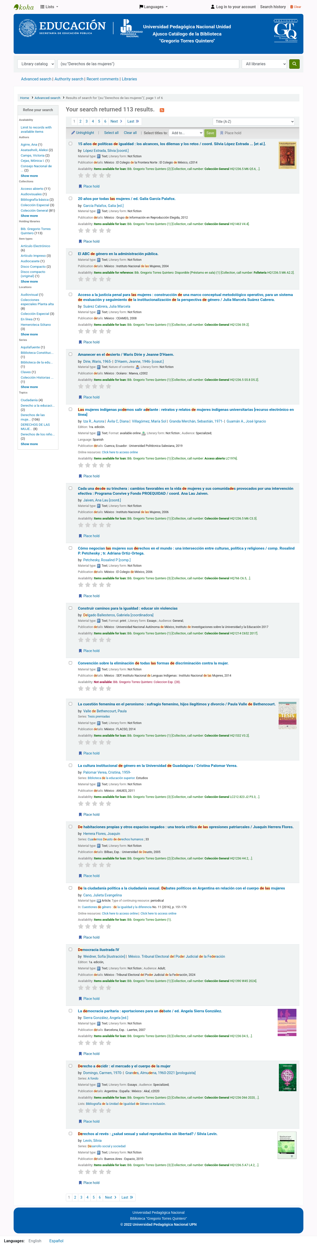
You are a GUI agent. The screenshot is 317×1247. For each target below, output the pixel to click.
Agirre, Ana (29, 144)
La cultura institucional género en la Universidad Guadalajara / (158, 765)
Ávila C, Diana (118, 421)
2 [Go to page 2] (80, 121)
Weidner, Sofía (104, 956)
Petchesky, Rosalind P (107, 560)
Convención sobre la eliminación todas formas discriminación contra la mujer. (153, 663)
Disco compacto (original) (33, 274)
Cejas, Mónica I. (33, 161)
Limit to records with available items (36, 129)
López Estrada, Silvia (106, 151)
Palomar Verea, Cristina (107, 772)
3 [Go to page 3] (87, 121)
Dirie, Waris (97, 362)
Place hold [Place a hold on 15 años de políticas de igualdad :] (89, 186)
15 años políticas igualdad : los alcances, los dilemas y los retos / (172, 144)
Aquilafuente (30, 347)
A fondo (93, 1078)
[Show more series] (29, 387)
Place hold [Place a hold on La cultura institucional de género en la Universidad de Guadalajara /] (89, 815)
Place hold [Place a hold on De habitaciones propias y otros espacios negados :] (89, 876)
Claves (26, 372)
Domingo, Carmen (102, 1073)
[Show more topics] (29, 444)
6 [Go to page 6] (105, 121)
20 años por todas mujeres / (127, 199)
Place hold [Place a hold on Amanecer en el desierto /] (89, 397)
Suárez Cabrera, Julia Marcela (106, 306)
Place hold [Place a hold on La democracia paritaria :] (89, 1054)
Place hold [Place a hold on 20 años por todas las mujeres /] (89, 241)
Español (56, 1241)
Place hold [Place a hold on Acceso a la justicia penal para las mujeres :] (89, 342)
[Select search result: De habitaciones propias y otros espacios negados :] (70, 826)
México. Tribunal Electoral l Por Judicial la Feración (176, 956)
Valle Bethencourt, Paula (105, 711)
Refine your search (38, 110)
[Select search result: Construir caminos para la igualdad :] (70, 608)
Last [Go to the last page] (134, 121)
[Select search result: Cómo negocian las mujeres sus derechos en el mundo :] (70, 548)
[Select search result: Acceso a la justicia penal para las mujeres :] (70, 294)
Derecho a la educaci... (38, 405)
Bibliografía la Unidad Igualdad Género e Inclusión (125, 1104)
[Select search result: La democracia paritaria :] (70, 1010)
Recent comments (102, 79)
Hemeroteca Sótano (36, 325)
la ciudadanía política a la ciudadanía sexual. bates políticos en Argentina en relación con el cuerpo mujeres (181, 888)
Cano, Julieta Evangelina (102, 895)
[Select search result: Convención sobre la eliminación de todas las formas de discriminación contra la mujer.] (70, 662)
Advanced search (36, 79)
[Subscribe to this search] (162, 110)
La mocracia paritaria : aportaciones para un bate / (150, 1011)
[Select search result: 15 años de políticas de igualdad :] (70, 143)
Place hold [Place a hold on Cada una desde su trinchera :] (89, 536)
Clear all (130, 133)
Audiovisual (29, 294)
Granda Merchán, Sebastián (196, 421)
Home (24, 98)
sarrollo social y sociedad (106, 1146)
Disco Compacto (33, 266)
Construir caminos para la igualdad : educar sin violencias (128, 608)
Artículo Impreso (33, 256)
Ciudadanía (29, 400)
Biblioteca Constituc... (37, 353)
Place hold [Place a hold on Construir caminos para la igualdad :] (89, 651)
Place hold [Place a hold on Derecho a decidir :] (89, 1121)
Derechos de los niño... (38, 434)
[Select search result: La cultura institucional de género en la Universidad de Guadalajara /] (70, 765)
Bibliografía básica (35, 199)
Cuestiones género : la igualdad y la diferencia (117, 907)
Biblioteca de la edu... (37, 362)
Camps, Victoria (33, 155)
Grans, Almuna (161, 1073)
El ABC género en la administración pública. (118, 254)
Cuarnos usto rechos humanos (115, 839)
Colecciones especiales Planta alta (37, 302)
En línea (27, 319)
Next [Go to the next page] (116, 121)
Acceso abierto (32, 189)
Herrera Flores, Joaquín (101, 834)
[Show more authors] (29, 176)
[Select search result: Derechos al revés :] (70, 1133)
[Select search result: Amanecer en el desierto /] (70, 354)
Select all (111, 133)
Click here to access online (120, 452)
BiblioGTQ (26, 7)
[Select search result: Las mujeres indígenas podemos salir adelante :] (70, 409)
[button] (49, 7)
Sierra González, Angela (105, 1018)
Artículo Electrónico (35, 246)
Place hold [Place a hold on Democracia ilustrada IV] (89, 999)
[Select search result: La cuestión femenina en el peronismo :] (70, 703)
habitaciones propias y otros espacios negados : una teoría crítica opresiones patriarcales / (186, 827)
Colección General (35, 210)
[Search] (294, 64)
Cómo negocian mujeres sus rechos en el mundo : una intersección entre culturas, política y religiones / (186, 550)
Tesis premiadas (99, 716)
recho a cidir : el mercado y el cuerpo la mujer (124, 1066)
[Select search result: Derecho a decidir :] (70, 1065)
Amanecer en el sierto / (126, 354)
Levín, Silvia (92, 1141)
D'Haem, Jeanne (139, 362)
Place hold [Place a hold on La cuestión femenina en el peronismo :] (89, 753)
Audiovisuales (32, 194)
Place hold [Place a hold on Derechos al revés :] (89, 1183)
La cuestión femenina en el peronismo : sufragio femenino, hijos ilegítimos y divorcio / (177, 704)
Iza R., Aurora (93, 421)
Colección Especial (35, 205)
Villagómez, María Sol (149, 421)
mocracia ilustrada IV (98, 950)
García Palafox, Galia (103, 206)
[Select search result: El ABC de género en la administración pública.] (70, 253)
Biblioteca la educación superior (111, 778)
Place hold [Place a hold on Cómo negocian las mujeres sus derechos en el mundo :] (89, 596)
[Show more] (29, 281)
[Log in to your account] (233, 7)
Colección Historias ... (37, 377)
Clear (295, 7)
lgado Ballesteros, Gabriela (118, 615)
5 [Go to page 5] (99, 121)
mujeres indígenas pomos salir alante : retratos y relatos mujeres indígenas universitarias (186, 412)
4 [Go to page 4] (93, 121)
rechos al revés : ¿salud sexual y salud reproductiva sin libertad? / (148, 1134)
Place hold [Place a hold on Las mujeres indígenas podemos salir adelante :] (89, 476)
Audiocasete (30, 261)
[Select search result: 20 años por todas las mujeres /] (70, 198)
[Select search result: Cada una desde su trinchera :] (70, 488)
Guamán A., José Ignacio (246, 421)
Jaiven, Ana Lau (102, 500)
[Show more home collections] (29, 216)
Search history (273, 6)
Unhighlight (82, 133)
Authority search (68, 79)
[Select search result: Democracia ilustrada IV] (70, 949)
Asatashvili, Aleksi (34, 150)
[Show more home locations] (29, 334)
